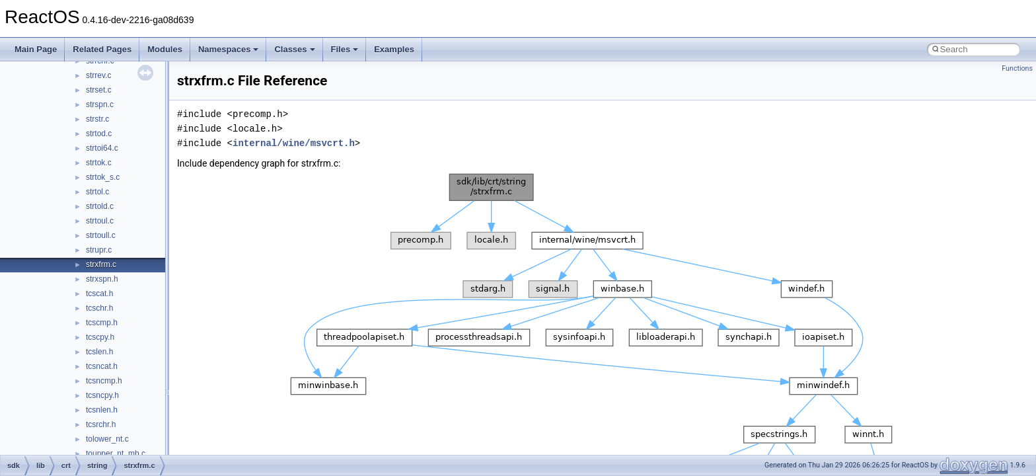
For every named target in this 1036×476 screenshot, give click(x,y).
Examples (394, 49)
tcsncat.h (102, 366)
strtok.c (99, 162)
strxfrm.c (101, 264)
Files (345, 49)
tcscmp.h (102, 322)
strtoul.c (100, 220)
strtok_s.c (103, 177)
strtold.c (100, 206)
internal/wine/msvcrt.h (294, 143)
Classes (294, 49)
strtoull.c (101, 235)
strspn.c (100, 104)
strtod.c (99, 133)
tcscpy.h (100, 337)
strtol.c (97, 191)
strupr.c (99, 250)
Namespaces (228, 49)
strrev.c (98, 75)
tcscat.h (99, 293)
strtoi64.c (102, 148)
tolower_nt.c (107, 439)
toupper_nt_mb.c (115, 453)
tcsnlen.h (102, 410)
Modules (164, 49)
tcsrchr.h (101, 424)
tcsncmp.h (104, 380)
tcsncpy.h (102, 395)
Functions (1017, 68)
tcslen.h (99, 351)
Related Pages (102, 49)
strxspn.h (102, 279)
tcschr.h (99, 308)
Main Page (36, 49)
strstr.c (97, 119)
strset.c (99, 90)
